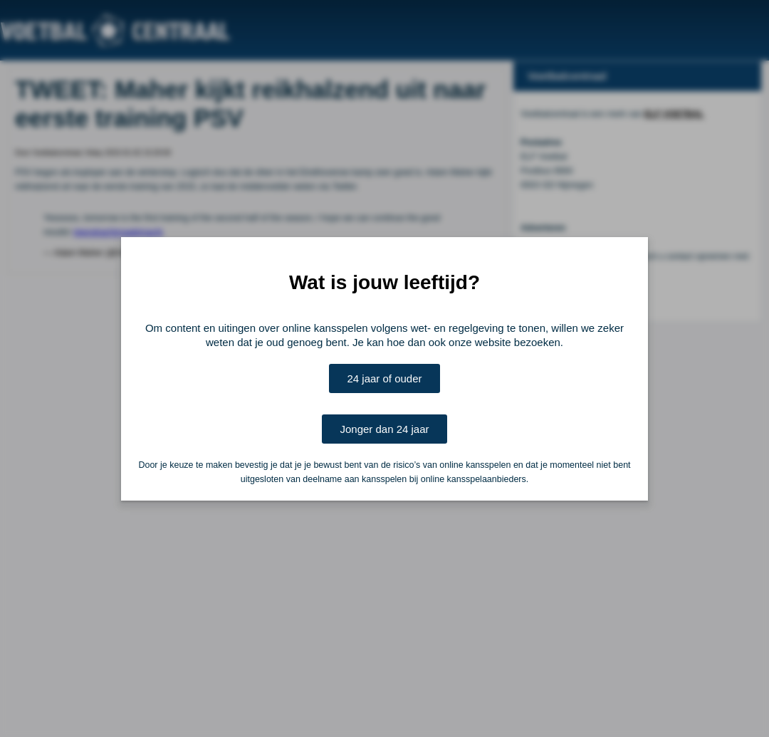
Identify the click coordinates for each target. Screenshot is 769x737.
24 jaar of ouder (384, 378)
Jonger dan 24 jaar (384, 429)
